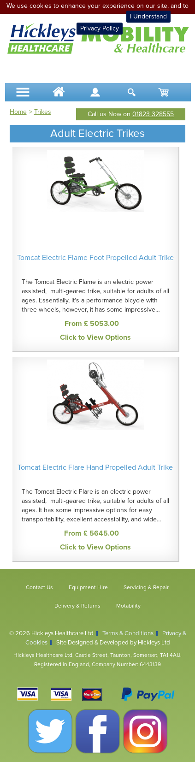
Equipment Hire (88, 587)
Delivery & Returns (77, 606)
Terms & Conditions (128, 633)
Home (18, 112)
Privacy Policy (99, 28)
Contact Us (39, 587)
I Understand (148, 16)
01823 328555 (153, 114)
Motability (128, 606)
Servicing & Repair (146, 587)
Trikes (42, 112)
